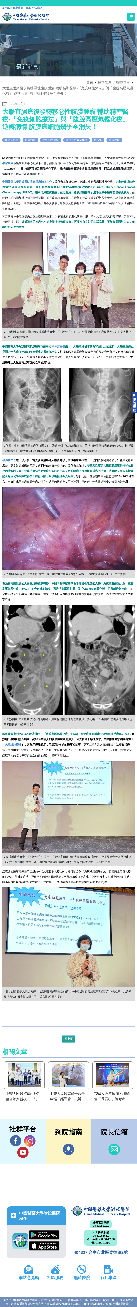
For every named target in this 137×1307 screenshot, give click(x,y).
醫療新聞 (123, 83)
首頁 (89, 83)
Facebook (15, 1140)
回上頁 (68, 1038)
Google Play (44, 1235)
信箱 (114, 1149)
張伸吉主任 (58, 346)
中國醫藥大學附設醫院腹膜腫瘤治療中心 (27, 181)
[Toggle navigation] (131, 17)
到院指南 (68, 1149)
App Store (44, 1246)
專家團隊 (7, 163)
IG (30, 1141)
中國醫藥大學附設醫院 (100, 1211)
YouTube (23, 1152)
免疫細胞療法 (13, 744)
